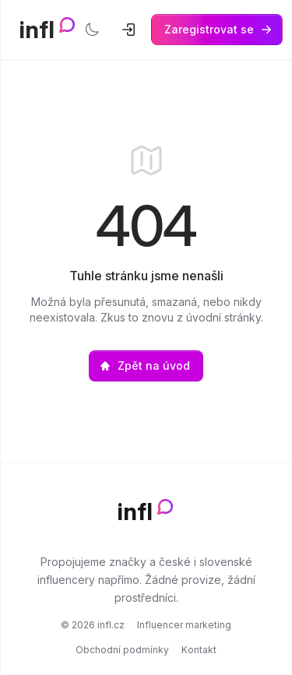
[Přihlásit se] (129, 29)
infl (37, 30)
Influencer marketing (184, 625)
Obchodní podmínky (122, 650)
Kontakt (198, 650)
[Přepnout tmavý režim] (91, 29)
